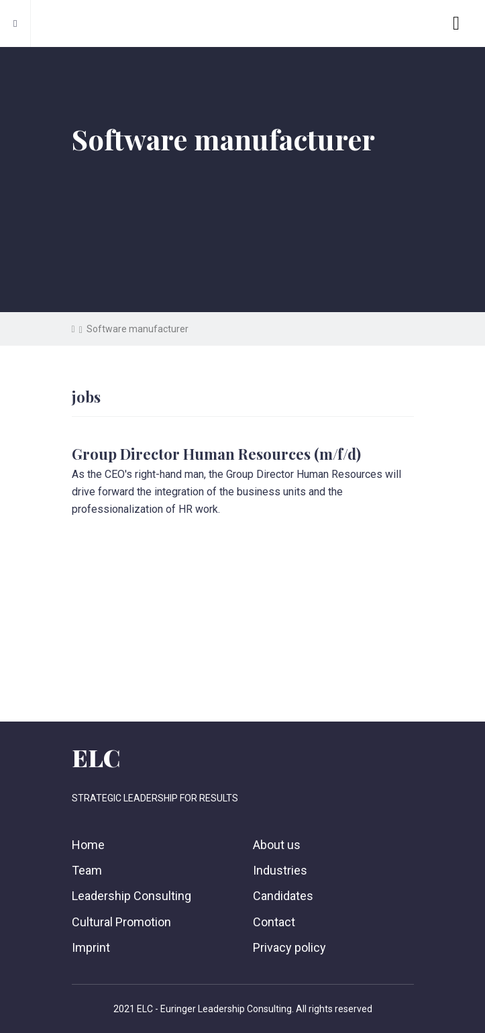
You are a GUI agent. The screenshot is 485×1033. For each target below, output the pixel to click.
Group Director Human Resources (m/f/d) (216, 454)
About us (277, 845)
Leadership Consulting (131, 896)
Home (88, 845)
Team (87, 870)
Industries (280, 870)
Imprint (91, 947)
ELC (96, 757)
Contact (274, 922)
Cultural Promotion (121, 922)
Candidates (283, 896)
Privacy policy (289, 947)
